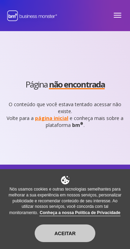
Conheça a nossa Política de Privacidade (80, 212)
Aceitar (65, 233)
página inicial (51, 118)
